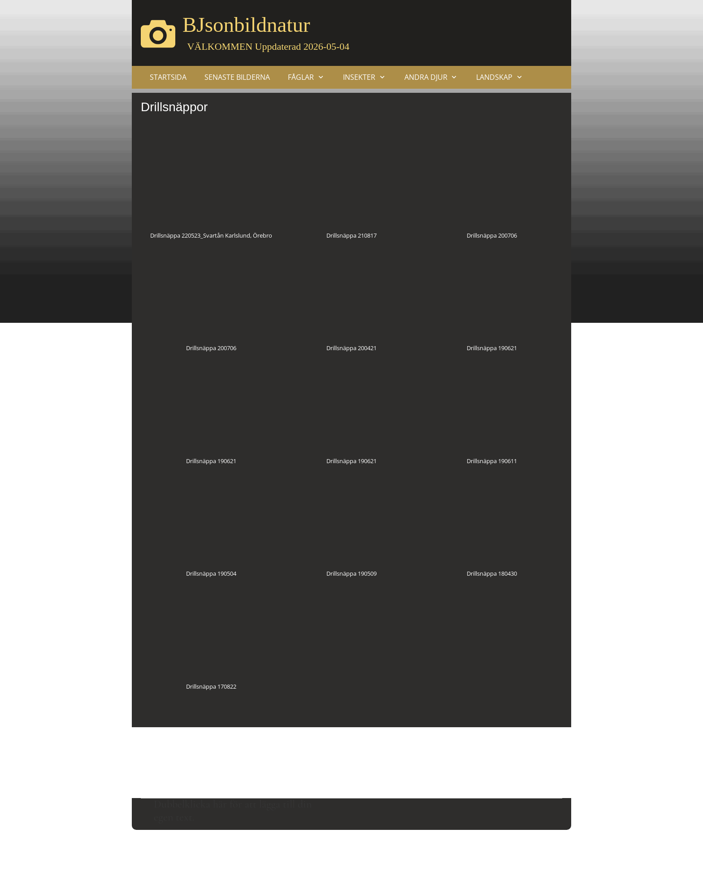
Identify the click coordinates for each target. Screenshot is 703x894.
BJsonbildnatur (246, 24)
